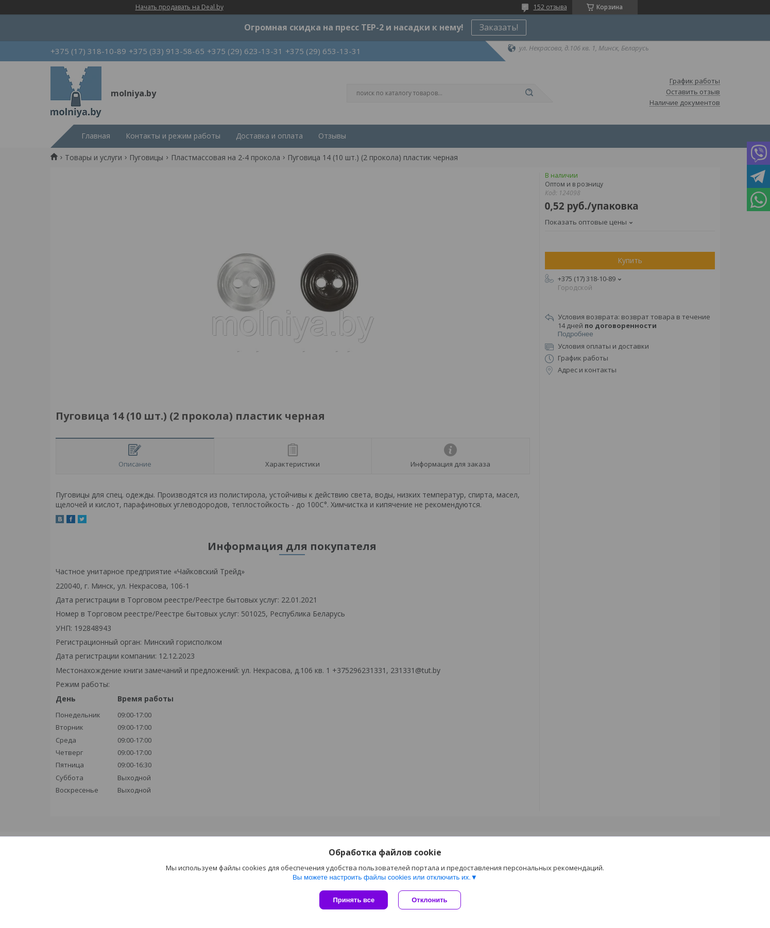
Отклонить (429, 900)
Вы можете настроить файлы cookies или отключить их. (382, 877)
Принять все (353, 900)
